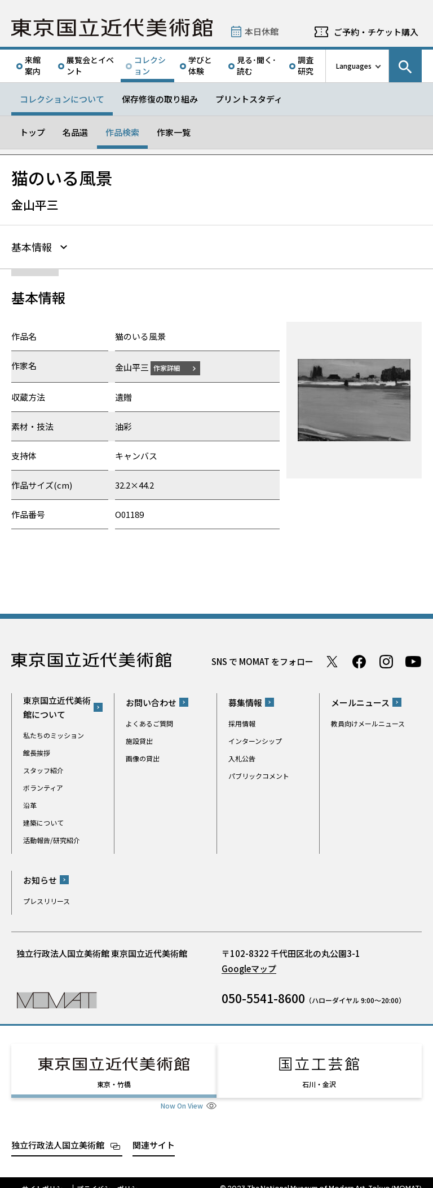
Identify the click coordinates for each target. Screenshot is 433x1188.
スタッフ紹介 (43, 768)
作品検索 (122, 132)
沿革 (30, 803)
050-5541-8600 (263, 996)
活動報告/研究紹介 (51, 838)
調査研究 (305, 65)
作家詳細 (173, 366)
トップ (32, 132)
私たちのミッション (53, 733)
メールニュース (360, 701)
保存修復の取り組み (160, 99)
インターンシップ (255, 739)
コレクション (150, 65)
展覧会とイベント (90, 65)
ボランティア (43, 786)
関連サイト (153, 1133)
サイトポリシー (45, 1177)
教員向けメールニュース (368, 721)
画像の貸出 (143, 756)
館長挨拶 (36, 751)
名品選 (75, 132)
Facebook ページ (359, 660)
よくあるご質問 (149, 721)
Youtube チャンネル (413, 660)
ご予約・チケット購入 (376, 32)
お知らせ (40, 878)
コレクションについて (62, 99)
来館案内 (33, 65)
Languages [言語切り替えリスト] (354, 65)
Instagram (386, 660)
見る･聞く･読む (256, 65)
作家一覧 (174, 132)
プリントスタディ (248, 99)
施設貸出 (139, 739)
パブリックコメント (258, 774)
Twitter (332, 660)
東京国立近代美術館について (57, 706)
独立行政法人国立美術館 (57, 1133)
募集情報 (245, 701)
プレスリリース (46, 899)
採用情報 (241, 721)
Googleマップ (249, 967)
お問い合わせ (151, 701)
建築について (43, 821)
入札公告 (241, 756)
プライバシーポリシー (110, 1177)
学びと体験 (200, 65)
